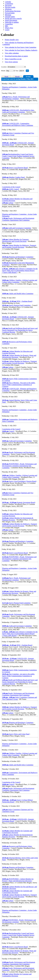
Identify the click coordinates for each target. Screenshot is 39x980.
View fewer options (11, 62)
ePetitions (8, 9)
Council (8, 431)
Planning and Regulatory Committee (17, 257)
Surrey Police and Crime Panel (16, 734)
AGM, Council (10, 189)
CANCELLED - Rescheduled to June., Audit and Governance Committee (18, 111)
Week (6, 77)
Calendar (8, 2)
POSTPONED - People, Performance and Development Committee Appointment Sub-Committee (19, 465)
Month (17, 77)
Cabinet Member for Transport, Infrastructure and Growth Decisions (15, 240)
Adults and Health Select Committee (17, 293)
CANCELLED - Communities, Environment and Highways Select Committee (17, 124)
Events (28, 77)
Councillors (9, 24)
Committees (9, 3)
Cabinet (7, 203)
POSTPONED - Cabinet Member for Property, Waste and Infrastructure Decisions (18, 880)
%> (16, 67)
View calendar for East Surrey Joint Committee (20, 47)
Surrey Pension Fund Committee (16, 305)
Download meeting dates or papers (16, 56)
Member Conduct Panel (13, 177)
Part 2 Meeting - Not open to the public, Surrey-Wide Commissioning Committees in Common (19, 384)
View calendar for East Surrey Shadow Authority (21, 50)
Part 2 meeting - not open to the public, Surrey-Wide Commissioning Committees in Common (18, 676)
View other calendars (12, 53)
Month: (3, 71)
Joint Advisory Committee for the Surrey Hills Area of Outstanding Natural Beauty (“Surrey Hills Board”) (20, 270)
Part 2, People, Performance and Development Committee (16, 97)
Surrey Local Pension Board (15, 167)
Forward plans (10, 13)
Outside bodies (10, 17)
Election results (10, 7)
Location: (4, 67)
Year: (17, 71)
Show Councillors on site (13, 59)
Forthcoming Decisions (13, 11)
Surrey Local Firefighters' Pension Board (19, 481)
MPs (6, 26)
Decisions (8, 5)
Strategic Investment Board (18, 502)
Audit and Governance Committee (16, 228)
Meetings (8, 15)
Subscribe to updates (12, 22)
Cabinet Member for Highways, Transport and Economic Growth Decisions (19, 246)
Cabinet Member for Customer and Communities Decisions (17, 831)
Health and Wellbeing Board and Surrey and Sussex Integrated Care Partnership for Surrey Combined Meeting (20, 330)
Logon (7, 30)
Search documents (11, 20)
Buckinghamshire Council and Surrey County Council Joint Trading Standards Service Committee (18, 156)
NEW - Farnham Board (17, 301)
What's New (9, 28)
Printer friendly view (12, 40)
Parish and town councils (13, 18)
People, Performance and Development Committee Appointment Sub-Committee (18, 219)
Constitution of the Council (11, 187)
